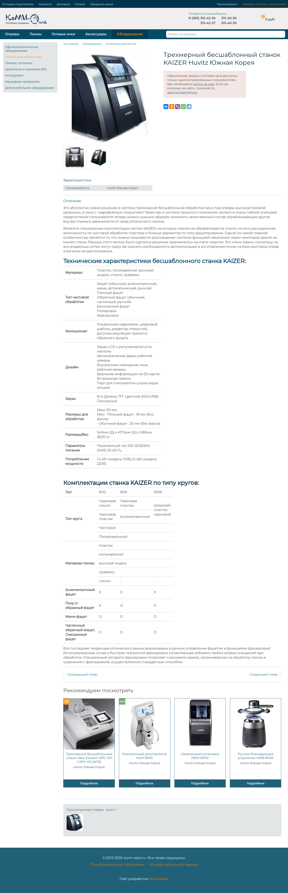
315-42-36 (207, 18)
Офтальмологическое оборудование (21, 49)
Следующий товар (263, 674)
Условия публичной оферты (173, 865)
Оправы (12, 34)
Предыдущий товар (82, 674)
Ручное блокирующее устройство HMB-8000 (256, 756)
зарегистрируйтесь (182, 92)
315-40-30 (229, 18)
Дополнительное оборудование (29, 88)
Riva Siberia (158, 879)
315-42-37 (207, 23)
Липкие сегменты (18, 63)
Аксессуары (95, 34)
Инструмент (14, 75)
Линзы (35, 34)
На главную (70, 43)
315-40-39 (228, 23)
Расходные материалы (22, 81)
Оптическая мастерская (23, 57)
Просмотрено (226, 4)
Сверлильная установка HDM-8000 (200, 756)
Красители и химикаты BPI (25, 69)
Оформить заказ (101, 4)
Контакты (45, 4)
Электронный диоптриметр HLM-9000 (144, 756)
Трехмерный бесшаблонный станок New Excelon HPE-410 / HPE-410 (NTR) (89, 758)
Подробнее (89, 783)
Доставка (63, 4)
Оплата (80, 4)
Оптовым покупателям (18, 4)
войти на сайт (204, 84)
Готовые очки (63, 34)
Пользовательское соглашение (117, 865)
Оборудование (130, 34)
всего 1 (111, 810)
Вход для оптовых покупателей (264, 4)
